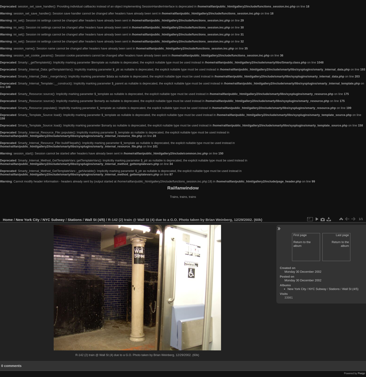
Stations (75, 220)
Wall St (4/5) (95, 220)
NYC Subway (53, 220)
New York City (28, 220)
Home (8, 220)
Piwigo (361, 373)
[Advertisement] (183, 209)
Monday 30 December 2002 (303, 271)
